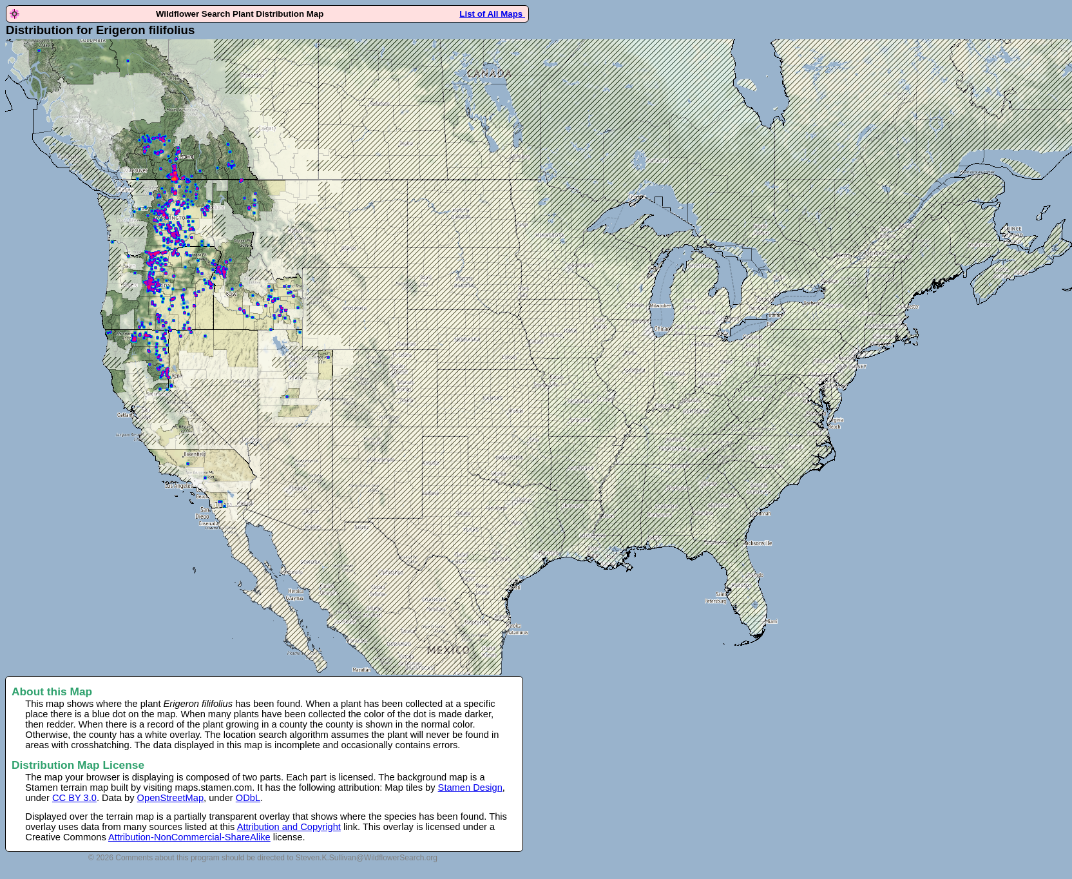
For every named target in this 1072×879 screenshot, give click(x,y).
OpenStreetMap (170, 798)
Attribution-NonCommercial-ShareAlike (189, 837)
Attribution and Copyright (289, 827)
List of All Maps (492, 14)
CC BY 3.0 (74, 798)
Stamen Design (470, 787)
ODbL (248, 798)
